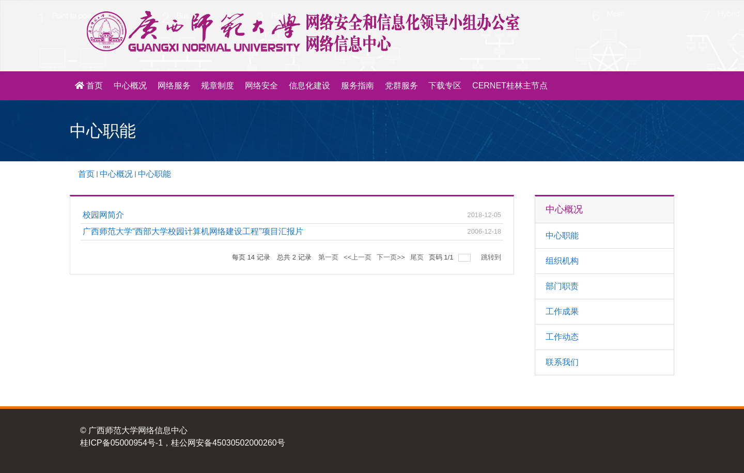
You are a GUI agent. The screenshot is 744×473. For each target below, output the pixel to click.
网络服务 (174, 85)
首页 (89, 85)
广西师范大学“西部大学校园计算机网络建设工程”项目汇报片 (193, 231)
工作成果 (562, 311)
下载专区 (444, 85)
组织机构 (562, 260)
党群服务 (401, 85)
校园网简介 (103, 214)
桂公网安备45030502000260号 (228, 442)
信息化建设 (309, 85)
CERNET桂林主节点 (510, 85)
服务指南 (357, 85)
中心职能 (154, 174)
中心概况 (130, 85)
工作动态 (562, 336)
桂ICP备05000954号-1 (121, 442)
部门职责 (562, 286)
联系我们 (562, 362)
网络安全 (261, 85)
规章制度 (217, 85)
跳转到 (492, 257)
